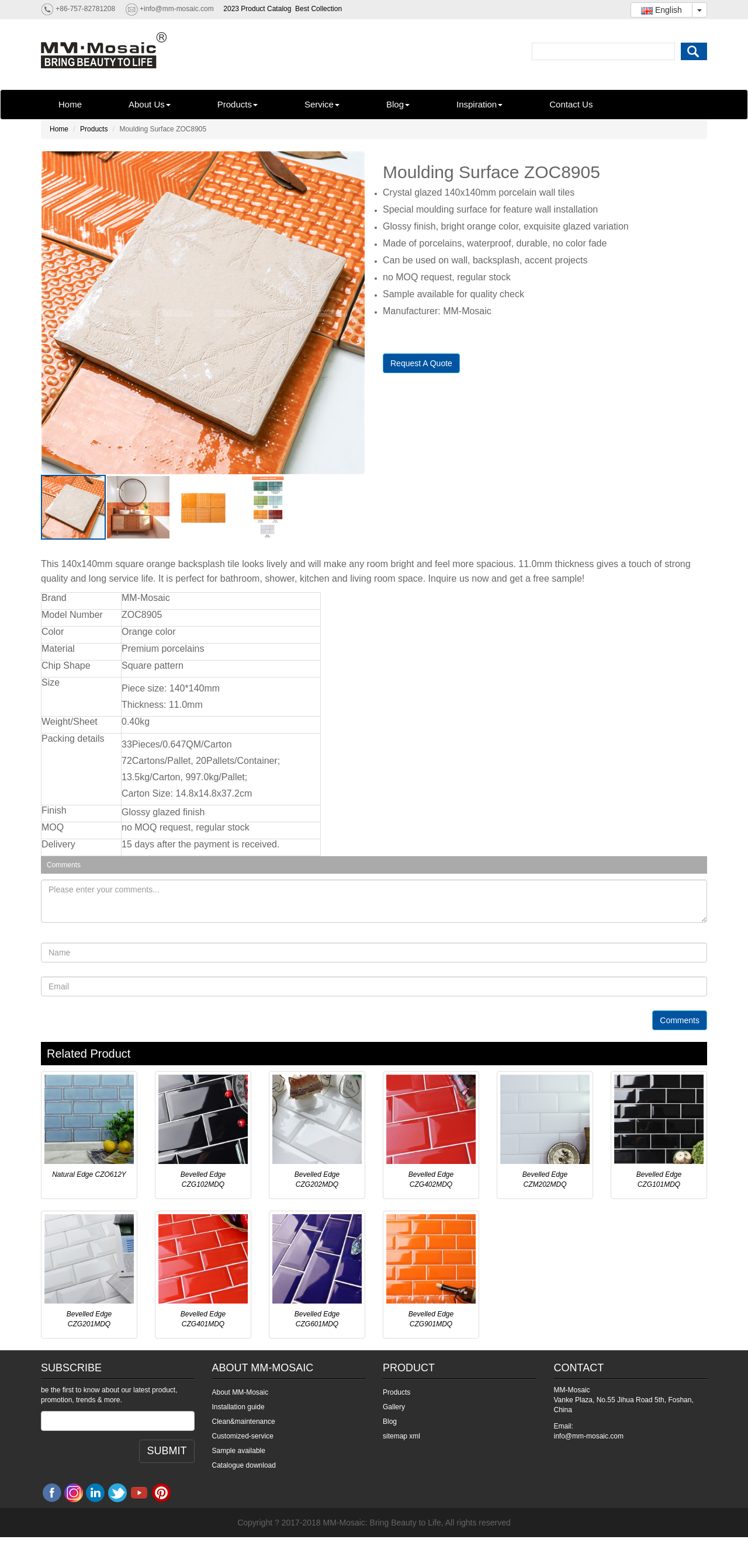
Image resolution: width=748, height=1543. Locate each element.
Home (70, 104)
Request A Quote (421, 363)
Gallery (394, 1407)
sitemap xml (401, 1436)
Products (237, 104)
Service (322, 104)
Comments (679, 1020)
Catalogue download (244, 1465)
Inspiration (479, 104)
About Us (150, 104)
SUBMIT (166, 1451)
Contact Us (571, 104)
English (661, 10)
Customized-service (242, 1436)
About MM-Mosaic (240, 1392)
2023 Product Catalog (257, 9)
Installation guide (238, 1407)
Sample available (238, 1451)
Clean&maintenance (243, 1421)
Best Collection (318, 9)
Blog (398, 104)
